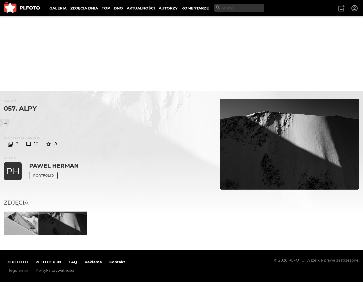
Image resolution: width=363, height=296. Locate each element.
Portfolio (43, 175)
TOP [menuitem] (106, 8)
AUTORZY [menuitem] (168, 8)
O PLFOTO (17, 276)
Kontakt (117, 276)
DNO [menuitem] (118, 8)
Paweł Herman (54, 165)
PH (13, 171)
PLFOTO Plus (48, 276)
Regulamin (17, 284)
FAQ (73, 276)
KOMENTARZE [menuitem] (195, 8)
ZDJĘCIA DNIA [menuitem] (84, 8)
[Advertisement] (181, 54)
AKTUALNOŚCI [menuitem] (141, 8)
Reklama (93, 276)
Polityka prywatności (55, 284)
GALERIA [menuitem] (58, 8)
